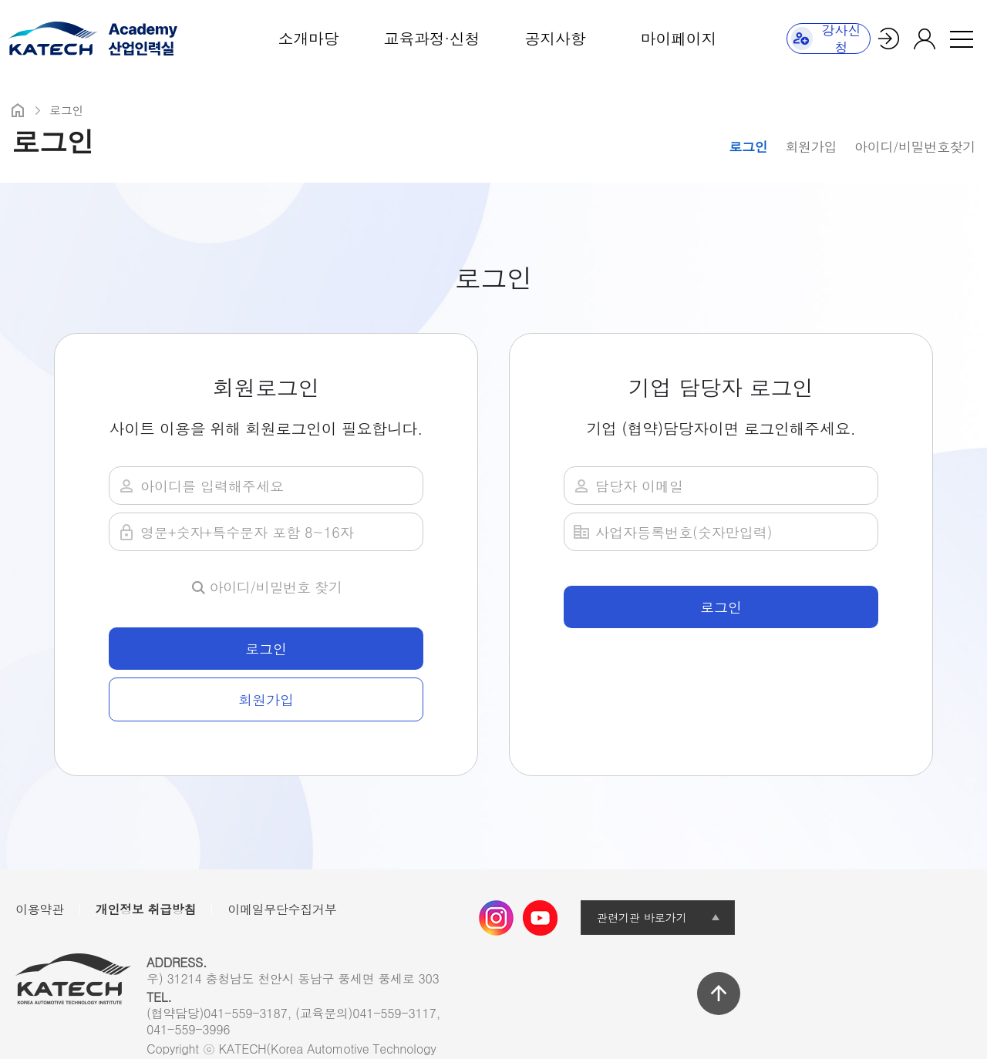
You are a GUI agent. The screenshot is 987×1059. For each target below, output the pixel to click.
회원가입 (811, 146)
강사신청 (826, 38)
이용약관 (39, 909)
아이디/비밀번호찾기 (914, 146)
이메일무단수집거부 (281, 909)
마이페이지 (678, 38)
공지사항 (555, 38)
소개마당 (308, 38)
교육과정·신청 (432, 38)
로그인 (748, 146)
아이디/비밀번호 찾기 (276, 587)
